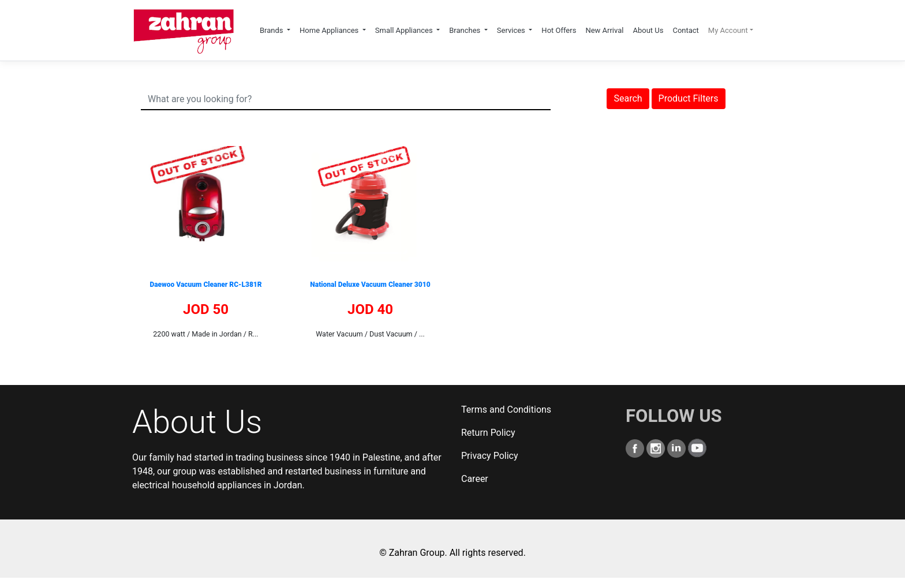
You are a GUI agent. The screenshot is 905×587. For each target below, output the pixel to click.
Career (474, 478)
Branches (465, 30)
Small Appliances (405, 30)
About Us (648, 30)
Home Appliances (330, 30)
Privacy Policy (489, 455)
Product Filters (689, 98)
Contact (685, 30)
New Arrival (604, 30)
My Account (728, 30)
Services (512, 30)
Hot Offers (558, 30)
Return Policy (488, 432)
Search (628, 98)
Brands (272, 30)
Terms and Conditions (506, 409)
